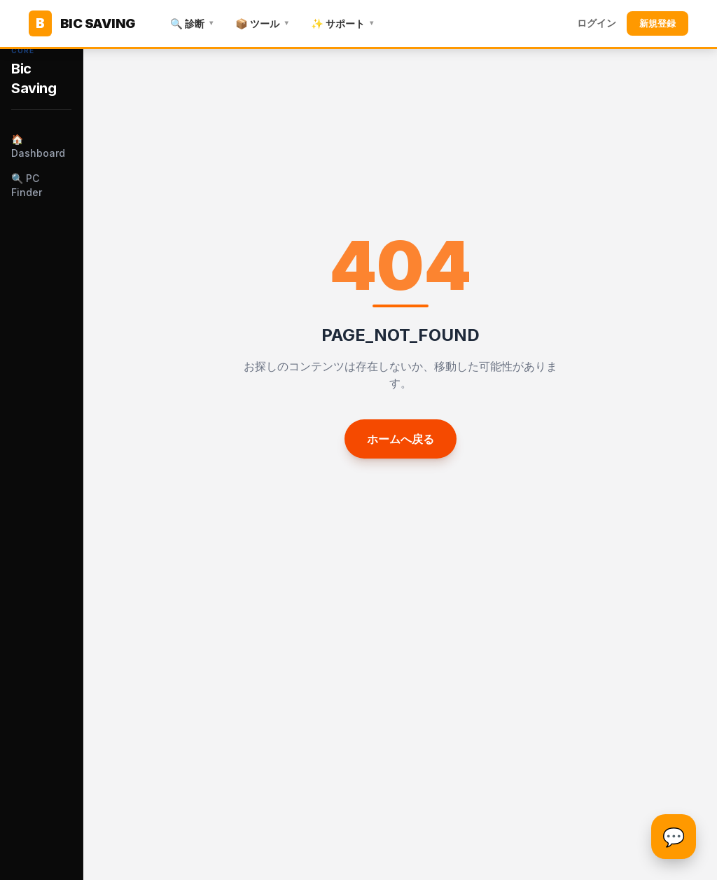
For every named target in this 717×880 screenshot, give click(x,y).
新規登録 (657, 23)
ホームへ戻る (400, 439)
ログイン (596, 23)
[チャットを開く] (673, 836)
